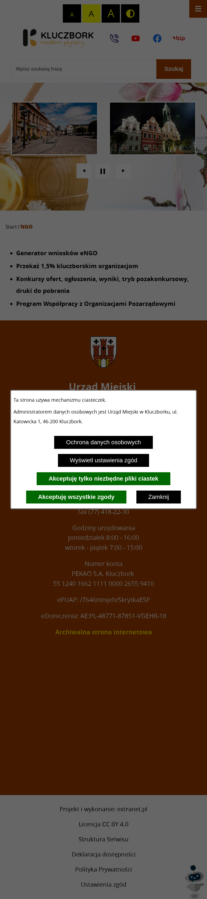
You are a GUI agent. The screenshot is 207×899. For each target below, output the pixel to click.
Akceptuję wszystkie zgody (76, 497)
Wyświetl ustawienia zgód (103, 460)
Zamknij (158, 497)
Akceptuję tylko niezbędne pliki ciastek (103, 478)
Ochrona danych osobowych (103, 442)
